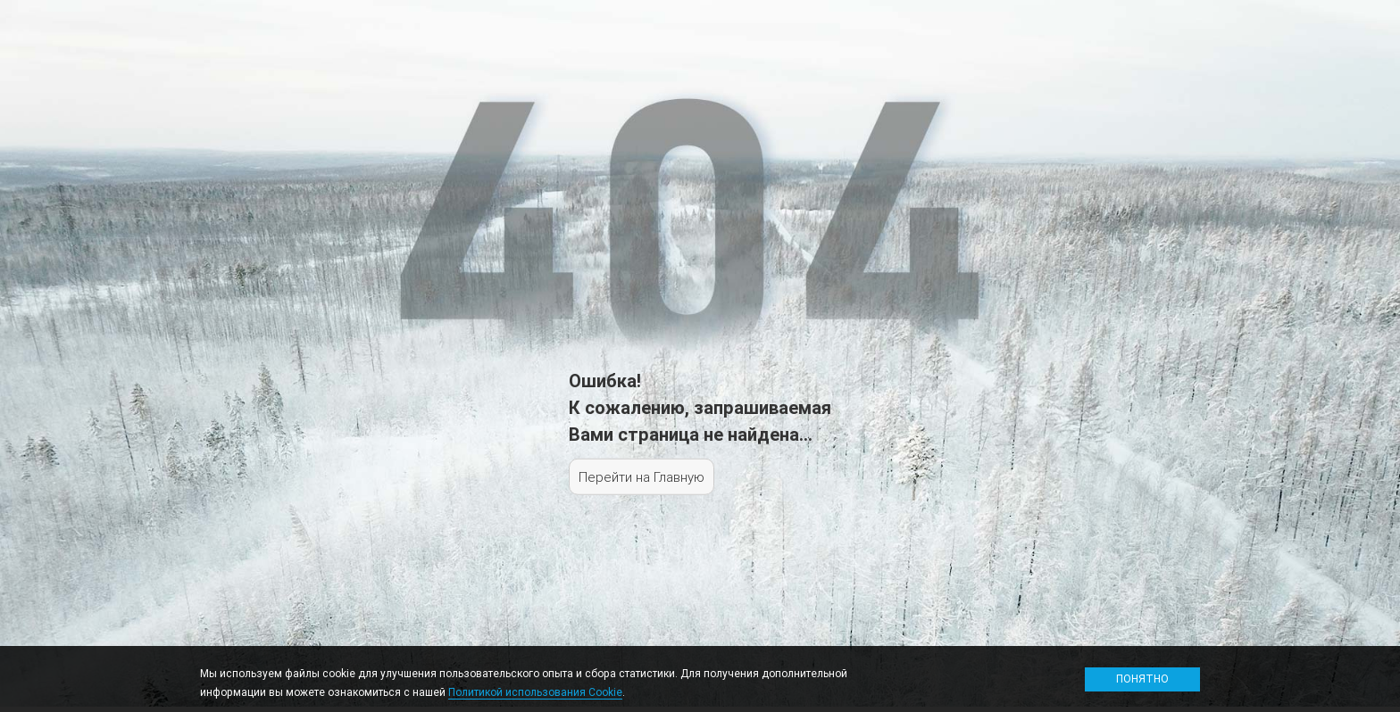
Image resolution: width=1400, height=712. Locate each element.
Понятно (1142, 678)
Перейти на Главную (641, 476)
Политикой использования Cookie (535, 692)
